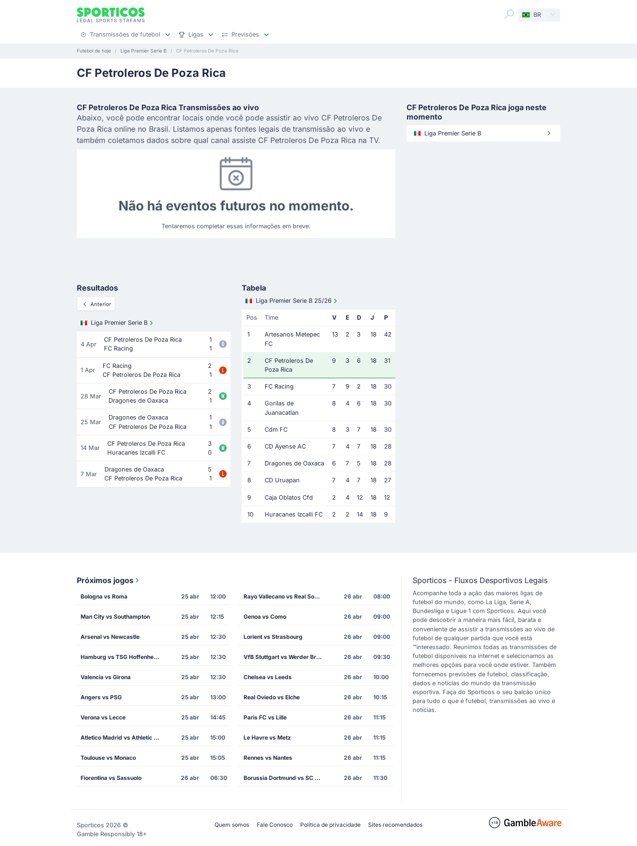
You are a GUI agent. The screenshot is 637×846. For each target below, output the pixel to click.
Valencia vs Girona (106, 677)
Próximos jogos (109, 580)
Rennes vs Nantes (268, 757)
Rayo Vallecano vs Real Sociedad (286, 596)
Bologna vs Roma (104, 596)
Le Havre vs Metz (267, 737)
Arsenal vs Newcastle (110, 636)
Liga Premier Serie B (118, 323)
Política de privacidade (330, 824)
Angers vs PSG (101, 697)
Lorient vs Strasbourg (273, 636)
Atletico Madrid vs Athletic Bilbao (123, 737)
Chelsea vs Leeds (268, 677)
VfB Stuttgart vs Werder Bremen (286, 656)
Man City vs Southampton (115, 616)
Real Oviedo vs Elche (272, 697)
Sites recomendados (395, 824)
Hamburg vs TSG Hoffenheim (120, 656)
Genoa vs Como (265, 616)
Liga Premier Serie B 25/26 (292, 301)
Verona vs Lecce (103, 717)
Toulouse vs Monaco (108, 757)
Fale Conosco (275, 824)
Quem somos (232, 824)
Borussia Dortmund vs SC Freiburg (286, 777)
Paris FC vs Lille (265, 717)
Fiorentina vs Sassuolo (111, 777)
